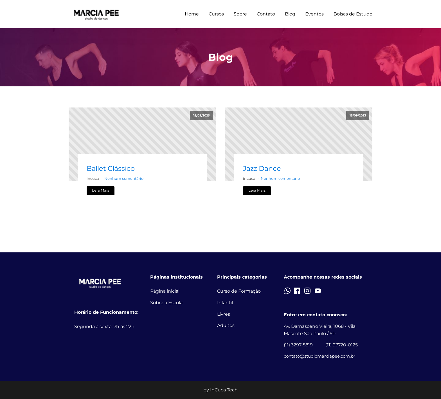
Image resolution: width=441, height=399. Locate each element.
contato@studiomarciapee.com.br (319, 356)
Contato (266, 14)
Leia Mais (100, 190)
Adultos (226, 325)
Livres (223, 314)
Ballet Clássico (111, 168)
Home (192, 14)
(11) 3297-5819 (298, 345)
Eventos (314, 14)
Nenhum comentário (123, 178)
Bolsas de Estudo (353, 14)
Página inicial (164, 291)
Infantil (225, 302)
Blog (290, 14)
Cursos (216, 14)
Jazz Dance (262, 168)
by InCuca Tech (220, 390)
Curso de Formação (239, 291)
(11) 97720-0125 (341, 345)
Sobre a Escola (166, 302)
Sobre (240, 14)
